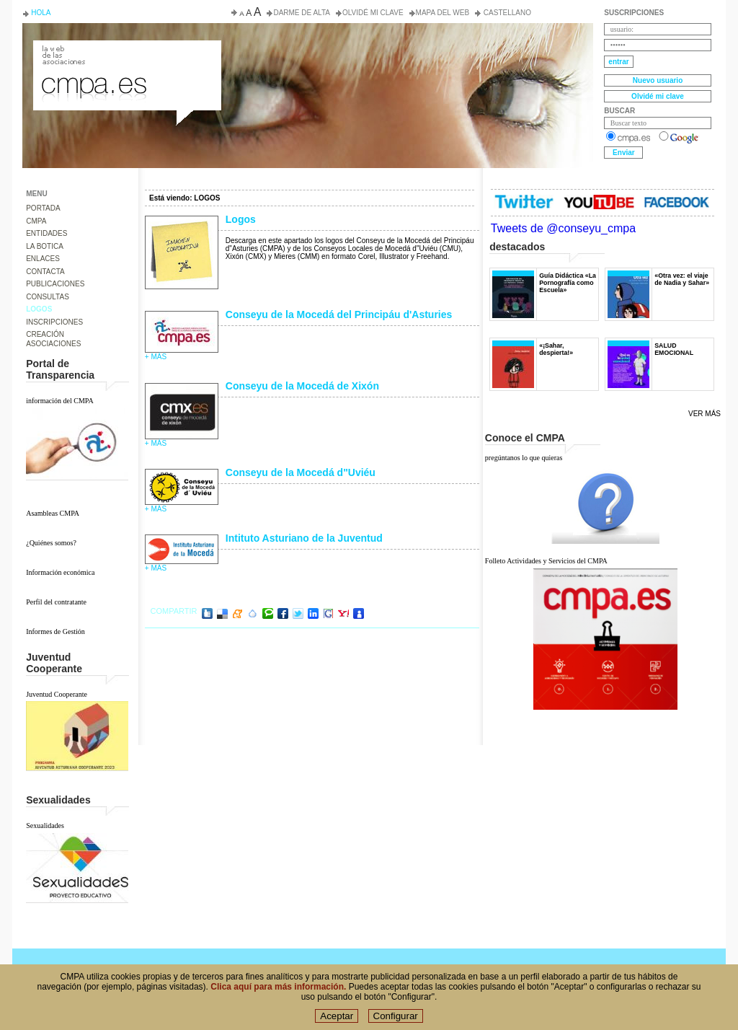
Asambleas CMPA (52, 513)
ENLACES (43, 259)
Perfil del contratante (56, 602)
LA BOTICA (44, 246)
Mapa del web (442, 13)
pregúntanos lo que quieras (523, 458)
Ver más (704, 414)
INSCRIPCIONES (54, 322)
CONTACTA (45, 272)
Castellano (506, 13)
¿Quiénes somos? (51, 543)
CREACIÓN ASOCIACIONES (53, 339)
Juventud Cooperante (56, 694)
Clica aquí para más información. (278, 994)
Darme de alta (301, 13)
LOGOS (39, 309)
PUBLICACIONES (55, 284)
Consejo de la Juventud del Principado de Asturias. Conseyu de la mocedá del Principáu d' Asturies (126, 53)
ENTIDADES (46, 233)
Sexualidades (45, 825)
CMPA (36, 221)
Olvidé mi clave (373, 13)
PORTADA (43, 208)
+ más (155, 357)
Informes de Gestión (55, 631)
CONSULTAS (47, 297)
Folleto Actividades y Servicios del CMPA (546, 561)
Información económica (60, 572)
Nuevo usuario (658, 80)
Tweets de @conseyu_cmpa (563, 228)
